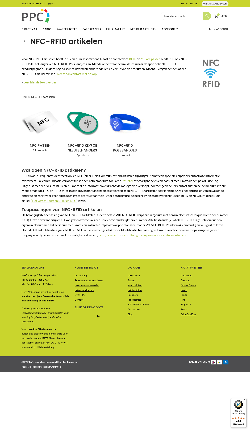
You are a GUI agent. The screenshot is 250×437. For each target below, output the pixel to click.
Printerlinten (135, 289)
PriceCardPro (188, 314)
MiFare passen (150, 59)
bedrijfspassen (108, 235)
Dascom (185, 280)
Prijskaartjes (134, 299)
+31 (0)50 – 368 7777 (35, 3)
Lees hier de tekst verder (39, 82)
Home (25, 96)
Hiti (183, 299)
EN (191, 3)
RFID (132, 59)
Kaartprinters (135, 285)
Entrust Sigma (188, 285)
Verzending (81, 275)
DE (182, 3)
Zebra (184, 309)
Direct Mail (134, 275)
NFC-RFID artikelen (138, 304)
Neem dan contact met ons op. (77, 74)
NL (196, 3)
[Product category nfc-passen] (40, 129)
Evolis (184, 289)
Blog (130, 314)
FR (187, 3)
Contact (79, 299)
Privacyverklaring (84, 289)
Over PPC (80, 294)
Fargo (184, 294)
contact (26, 342)
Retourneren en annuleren (89, 280)
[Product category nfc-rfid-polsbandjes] (125, 131)
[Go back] (26, 41)
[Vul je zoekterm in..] (186, 16)
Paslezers (133, 294)
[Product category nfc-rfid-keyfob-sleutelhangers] (82, 131)
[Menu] (244, 2)
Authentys (186, 275)
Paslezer (127, 181)
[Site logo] (35, 15)
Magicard (186, 304)
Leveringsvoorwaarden (87, 285)
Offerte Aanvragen (215, 4)
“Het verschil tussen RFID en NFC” (54, 201)
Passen (131, 280)
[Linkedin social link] (98, 316)
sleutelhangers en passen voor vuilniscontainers (154, 235)
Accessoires (134, 309)
